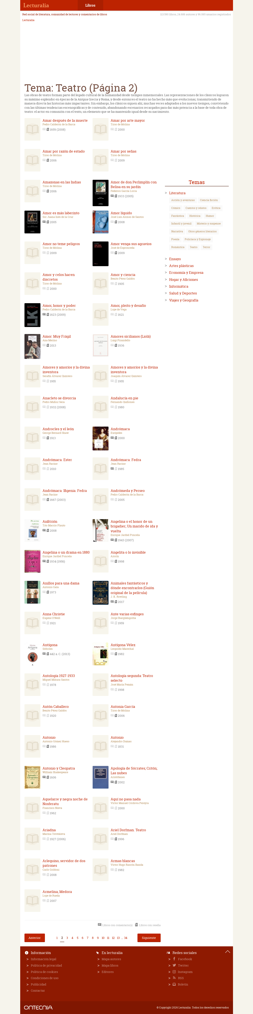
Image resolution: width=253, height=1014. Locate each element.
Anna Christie (54, 614)
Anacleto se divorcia (59, 398)
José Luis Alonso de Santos (127, 217)
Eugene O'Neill (51, 618)
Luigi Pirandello (120, 340)
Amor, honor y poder (59, 305)
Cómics (175, 208)
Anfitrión (50, 521)
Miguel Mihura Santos (56, 679)
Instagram (185, 972)
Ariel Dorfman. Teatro (128, 830)
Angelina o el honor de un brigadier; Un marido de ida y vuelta (134, 526)
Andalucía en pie (124, 398)
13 (118, 938)
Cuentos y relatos (196, 208)
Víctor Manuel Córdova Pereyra (130, 803)
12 (113, 938)
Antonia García (123, 706)
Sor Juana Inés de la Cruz (58, 217)
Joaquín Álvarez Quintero (126, 376)
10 (103, 938)
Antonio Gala (51, 587)
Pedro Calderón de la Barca (59, 124)
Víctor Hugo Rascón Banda (127, 865)
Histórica (194, 216)
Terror (206, 247)
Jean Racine (50, 464)
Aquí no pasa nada (126, 799)
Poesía (175, 239)
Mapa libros (110, 965)
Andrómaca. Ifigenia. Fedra (65, 490)
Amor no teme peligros (61, 243)
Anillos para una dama (61, 583)
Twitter (183, 965)
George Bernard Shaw (56, 433)
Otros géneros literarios (202, 231)
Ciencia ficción (209, 200)
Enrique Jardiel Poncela (125, 535)
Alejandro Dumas (121, 741)
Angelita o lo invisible (128, 552)
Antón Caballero (56, 706)
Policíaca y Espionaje (198, 239)
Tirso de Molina (120, 124)
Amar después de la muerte (65, 120)
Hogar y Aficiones (183, 279)
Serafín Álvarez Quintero (57, 376)
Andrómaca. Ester (57, 459)
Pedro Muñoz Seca (54, 402)
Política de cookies (44, 972)
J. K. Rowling (119, 596)
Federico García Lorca (124, 191)
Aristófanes (118, 777)
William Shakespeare (55, 772)
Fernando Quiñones (122, 402)
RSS (180, 978)
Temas (197, 182)
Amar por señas (123, 151)
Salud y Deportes (183, 293)
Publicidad (38, 984)
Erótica (216, 208)
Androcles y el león (58, 429)
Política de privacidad (46, 965)
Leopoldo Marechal (122, 649)
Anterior (35, 938)
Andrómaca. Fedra (126, 459)
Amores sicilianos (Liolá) (131, 336)
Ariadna (49, 830)
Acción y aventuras (183, 200)
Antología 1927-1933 (59, 675)
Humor (210, 216)
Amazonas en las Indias (62, 182)
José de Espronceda (122, 248)
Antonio (49, 737)
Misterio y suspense (209, 223)
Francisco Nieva (52, 808)
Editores (108, 972)
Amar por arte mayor (128, 120)
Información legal (43, 959)
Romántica (177, 247)
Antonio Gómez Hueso (56, 741)
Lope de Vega (119, 309)
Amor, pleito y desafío (128, 305)
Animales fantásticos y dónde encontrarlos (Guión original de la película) (132, 588)
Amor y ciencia (123, 274)
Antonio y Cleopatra (59, 768)
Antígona (50, 645)
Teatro (193, 247)
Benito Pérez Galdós (123, 278)
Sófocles (48, 649)
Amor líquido (121, 213)
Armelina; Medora (57, 891)
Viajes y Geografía (183, 300)
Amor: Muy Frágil (57, 336)
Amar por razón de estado (64, 151)
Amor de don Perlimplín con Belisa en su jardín (134, 184)
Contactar (38, 990)
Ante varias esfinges (127, 614)
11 (108, 938)
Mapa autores (111, 959)
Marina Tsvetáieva (54, 834)
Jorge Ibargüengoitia (123, 618)
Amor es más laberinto (61, 213)
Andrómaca (120, 429)
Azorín (115, 556)
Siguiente (149, 938)
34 (125, 938)
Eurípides (116, 433)
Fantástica (177, 216)
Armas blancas (123, 860)
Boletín (182, 984)
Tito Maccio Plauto (54, 525)
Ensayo (175, 259)
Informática (178, 286)
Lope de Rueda (51, 895)
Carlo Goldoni (51, 869)
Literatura (177, 193)
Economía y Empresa (186, 272)
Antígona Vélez (123, 645)
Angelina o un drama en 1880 (66, 552)
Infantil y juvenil (181, 223)
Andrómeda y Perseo (128, 490)
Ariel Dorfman (119, 834)
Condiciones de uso (45, 978)
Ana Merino (50, 340)
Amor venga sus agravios (131, 243)
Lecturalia (28, 20)
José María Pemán (122, 684)
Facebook (184, 959)
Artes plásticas (181, 265)
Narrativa (177, 231)
